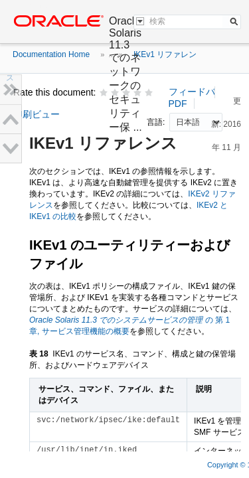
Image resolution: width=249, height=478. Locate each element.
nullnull (195, 122)
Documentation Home (51, 54)
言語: (157, 122)
